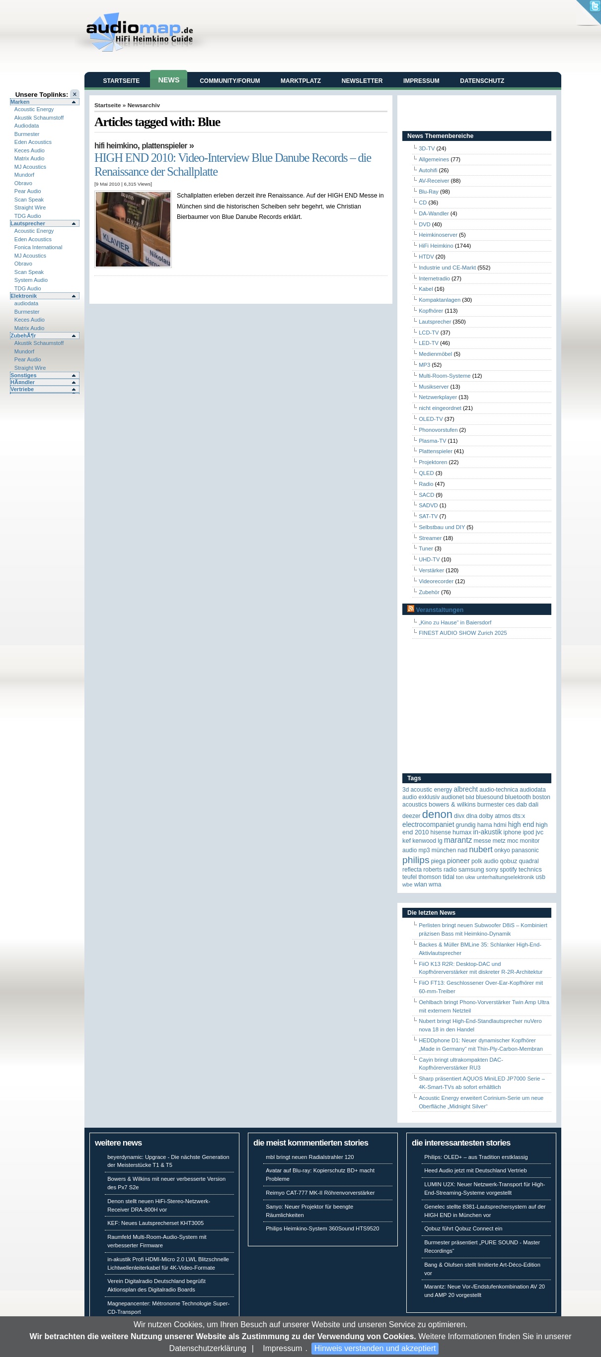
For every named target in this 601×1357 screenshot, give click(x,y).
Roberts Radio (439, 869)
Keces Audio (29, 150)
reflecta (412, 869)
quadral (529, 861)
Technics (530, 869)
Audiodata (26, 126)
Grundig (466, 824)
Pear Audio (27, 191)
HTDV (426, 257)
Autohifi (428, 170)
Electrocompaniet (428, 824)
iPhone (513, 832)
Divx (459, 816)
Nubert (481, 849)
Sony (492, 869)
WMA (435, 884)
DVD (425, 224)
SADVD (428, 505)
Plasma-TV (432, 441)
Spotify (508, 869)
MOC (513, 840)
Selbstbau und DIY (442, 527)
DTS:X (519, 816)
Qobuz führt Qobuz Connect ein (463, 1228)
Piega (438, 861)
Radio (426, 484)
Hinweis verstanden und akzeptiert (375, 1348)
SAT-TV (428, 516)
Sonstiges (23, 375)
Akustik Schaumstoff (39, 118)
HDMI (500, 824)
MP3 (424, 365)
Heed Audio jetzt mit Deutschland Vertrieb (475, 1170)
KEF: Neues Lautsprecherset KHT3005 (155, 1223)
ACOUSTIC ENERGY (431, 789)
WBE (407, 884)
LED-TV (429, 343)
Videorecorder (436, 581)
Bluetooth (518, 797)
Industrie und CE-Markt (447, 268)
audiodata (26, 303)
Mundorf (24, 175)
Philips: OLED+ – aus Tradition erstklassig (476, 1157)
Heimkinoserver (438, 235)
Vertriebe (22, 389)
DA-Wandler (434, 213)
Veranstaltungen (439, 610)
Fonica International (38, 247)
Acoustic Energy (34, 109)
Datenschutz (482, 80)
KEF (406, 840)
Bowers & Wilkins (452, 804)
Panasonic (525, 850)
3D (405, 789)
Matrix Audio (29, 158)
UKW (470, 877)
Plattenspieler (164, 145)
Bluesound (489, 797)
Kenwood (424, 840)
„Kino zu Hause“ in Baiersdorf (455, 622)
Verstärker (431, 570)
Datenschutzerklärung (208, 1348)
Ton (460, 877)
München (444, 850)
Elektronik (23, 296)
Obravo (23, 183)
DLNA (471, 816)
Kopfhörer (431, 311)
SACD (426, 495)
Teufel (409, 877)
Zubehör (429, 592)
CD (423, 202)
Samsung (471, 869)
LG (440, 840)
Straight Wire (30, 207)
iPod (528, 832)
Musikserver (434, 387)
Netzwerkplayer (438, 397)
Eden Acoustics (33, 142)
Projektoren (433, 462)
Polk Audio (485, 861)
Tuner (426, 548)
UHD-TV (429, 559)
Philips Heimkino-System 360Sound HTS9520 (322, 1228)
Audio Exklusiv (421, 797)
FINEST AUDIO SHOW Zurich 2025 (463, 633)
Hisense (441, 832)
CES (510, 804)
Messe (482, 840)
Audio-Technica (498, 789)
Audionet (452, 797)
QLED (426, 473)
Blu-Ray (429, 192)
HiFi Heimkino (116, 145)
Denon (437, 814)
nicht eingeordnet (440, 408)
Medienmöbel (435, 354)
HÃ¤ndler (22, 382)
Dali (533, 804)
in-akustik (487, 832)
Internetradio (434, 278)
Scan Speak (29, 200)
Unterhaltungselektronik (505, 877)
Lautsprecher (27, 223)
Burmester (27, 134)
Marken (20, 102)
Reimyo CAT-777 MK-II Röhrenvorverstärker (320, 1193)
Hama (484, 824)
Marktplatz (301, 80)
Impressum (282, 1348)
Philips (416, 860)
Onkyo (502, 850)
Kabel (426, 289)
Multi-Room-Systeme (444, 376)
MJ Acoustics (30, 167)
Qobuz (509, 861)
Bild (469, 797)
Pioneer (458, 861)
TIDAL (448, 877)
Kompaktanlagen (439, 300)
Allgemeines (434, 159)
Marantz (458, 840)
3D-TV (427, 148)
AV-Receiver (434, 181)
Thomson (429, 877)
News (168, 80)
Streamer (430, 538)
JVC (539, 832)
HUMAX (461, 832)
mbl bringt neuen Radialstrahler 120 (310, 1157)
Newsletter (362, 80)
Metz (499, 840)
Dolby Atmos (495, 816)
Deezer (411, 816)
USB (540, 877)
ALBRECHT (465, 789)
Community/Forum (230, 80)
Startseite (121, 80)
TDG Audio (27, 216)
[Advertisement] (464, 706)
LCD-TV (429, 333)
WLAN (420, 884)
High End (521, 824)
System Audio (31, 280)
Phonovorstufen (438, 430)
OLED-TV (431, 419)
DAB (522, 804)
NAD (462, 850)
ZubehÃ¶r (23, 336)
